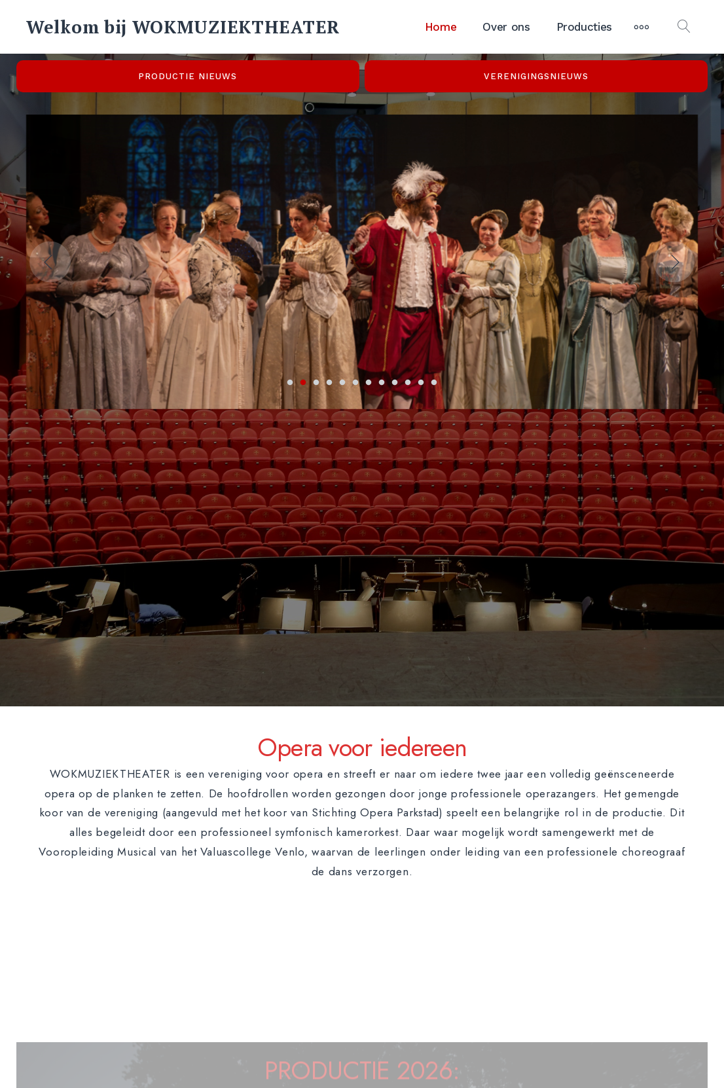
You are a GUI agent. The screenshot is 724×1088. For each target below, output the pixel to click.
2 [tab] (303, 383)
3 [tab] (316, 383)
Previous (50, 261)
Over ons (506, 26)
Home (441, 26)
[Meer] (641, 27)
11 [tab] (420, 383)
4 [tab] (329, 383)
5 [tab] (342, 383)
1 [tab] (290, 383)
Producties (584, 26)
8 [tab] (381, 383)
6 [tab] (355, 383)
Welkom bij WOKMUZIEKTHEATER (183, 27)
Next (674, 261)
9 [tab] (394, 383)
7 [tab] (368, 383)
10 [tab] (407, 383)
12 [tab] (434, 383)
